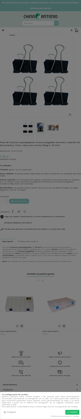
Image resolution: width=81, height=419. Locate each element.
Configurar (9, 412)
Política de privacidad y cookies (65, 416)
